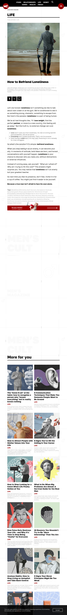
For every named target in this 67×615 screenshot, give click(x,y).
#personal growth (13, 192)
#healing (46, 199)
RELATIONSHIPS (29, 2)
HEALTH (33, 5)
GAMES (24, 5)
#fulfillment (11, 201)
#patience (40, 199)
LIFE (39, 2)
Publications (11, 20)
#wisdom (37, 201)
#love (37, 193)
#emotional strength (41, 192)
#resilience (17, 195)
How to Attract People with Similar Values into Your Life (20, 595)
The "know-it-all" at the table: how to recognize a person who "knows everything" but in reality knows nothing (19, 549)
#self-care (10, 199)
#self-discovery (32, 190)
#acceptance (41, 190)
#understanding (27, 199)
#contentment (32, 197)
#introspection (16, 197)
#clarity (24, 201)
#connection (44, 193)
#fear (33, 195)
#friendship (23, 190)
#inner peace (23, 192)
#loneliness (15, 190)
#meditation (18, 199)
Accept (58, 610)
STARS (18, 2)
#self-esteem (17, 203)
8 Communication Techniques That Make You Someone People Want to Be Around (46, 548)
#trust (35, 199)
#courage (24, 197)
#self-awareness (26, 195)
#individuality (44, 201)
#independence (30, 193)
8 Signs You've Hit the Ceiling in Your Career (44, 594)
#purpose (31, 201)
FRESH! (40, 5)
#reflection (30, 192)
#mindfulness (21, 193)
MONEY (46, 2)
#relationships (50, 197)
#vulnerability (11, 193)
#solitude (49, 190)
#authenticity (41, 197)
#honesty (39, 195)
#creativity (18, 201)
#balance (45, 195)
